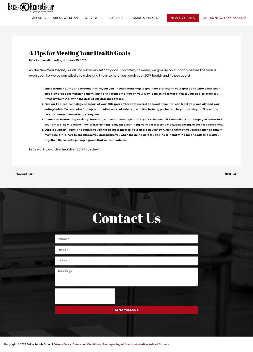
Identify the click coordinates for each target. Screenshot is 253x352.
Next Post (233, 174)
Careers (164, 344)
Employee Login (113, 344)
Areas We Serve (66, 18)
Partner (116, 18)
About (37, 18)
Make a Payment (146, 18)
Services (92, 18)
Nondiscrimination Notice (141, 344)
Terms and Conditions (87, 344)
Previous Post (23, 174)
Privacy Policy (62, 344)
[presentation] (85, 296)
